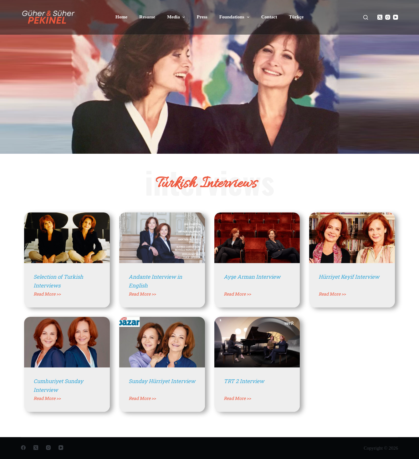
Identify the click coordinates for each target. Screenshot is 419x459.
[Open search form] (365, 17)
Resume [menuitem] (147, 16)
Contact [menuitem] (269, 16)
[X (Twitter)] (379, 17)
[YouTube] (395, 17)
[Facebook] (23, 447)
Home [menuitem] (121, 16)
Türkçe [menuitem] (296, 16)
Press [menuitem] (202, 16)
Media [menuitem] (177, 17)
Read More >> (47, 294)
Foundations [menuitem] (235, 17)
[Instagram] (387, 17)
